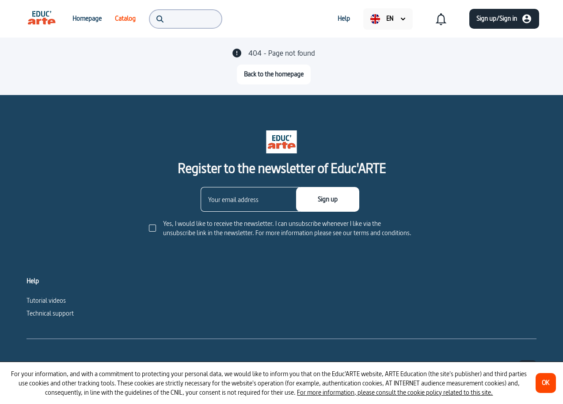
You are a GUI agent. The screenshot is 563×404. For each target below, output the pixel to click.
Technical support (50, 313)
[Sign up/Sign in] (504, 19)
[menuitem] (41, 18)
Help (33, 281)
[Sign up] (327, 199)
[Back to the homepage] (274, 74)
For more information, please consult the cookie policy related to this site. (395, 392)
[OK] (546, 383)
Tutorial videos (46, 300)
